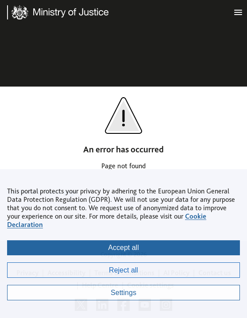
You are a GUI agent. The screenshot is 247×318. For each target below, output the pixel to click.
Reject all (123, 270)
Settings (123, 292)
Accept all (123, 247)
